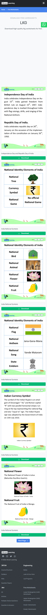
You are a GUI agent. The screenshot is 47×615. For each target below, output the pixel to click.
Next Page (23, 541)
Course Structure (6, 570)
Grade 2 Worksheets (30, 609)
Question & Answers (7, 605)
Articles (3, 596)
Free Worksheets (13, 9)
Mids (2, 579)
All (2, 592)
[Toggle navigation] (43, 3)
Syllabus (4, 574)
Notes (25, 570)
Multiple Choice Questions (9, 601)
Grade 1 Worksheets (30, 605)
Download (23, 158)
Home (3, 9)
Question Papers (6, 583)
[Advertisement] (23, 58)
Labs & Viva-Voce (29, 574)
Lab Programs (28, 579)
